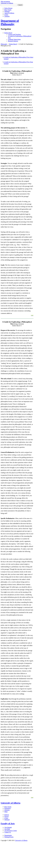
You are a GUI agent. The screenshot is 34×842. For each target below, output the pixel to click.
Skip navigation (5, 1)
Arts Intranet (8, 827)
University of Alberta (10, 803)
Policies (6, 814)
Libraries (7, 16)
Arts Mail (7, 829)
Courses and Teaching (14, 34)
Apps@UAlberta (9, 13)
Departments (8, 835)
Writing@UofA (8, 837)
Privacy (6, 816)
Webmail (7, 11)
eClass (6, 14)
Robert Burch (8, 33)
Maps (6, 811)
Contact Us (7, 832)
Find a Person (8, 8)
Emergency (7, 808)
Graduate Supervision (14, 39)
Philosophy (4, 44)
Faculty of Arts (8, 823)
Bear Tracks (7, 10)
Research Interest (13, 41)
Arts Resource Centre (10, 830)
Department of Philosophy (10, 22)
